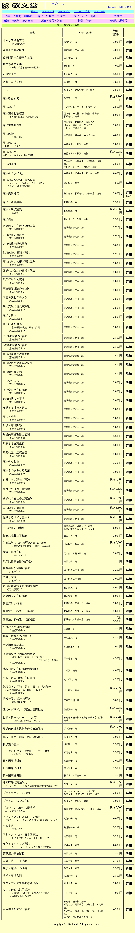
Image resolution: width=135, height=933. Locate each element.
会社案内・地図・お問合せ (121, 7)
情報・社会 (85, 20)
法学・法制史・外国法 (18, 16)
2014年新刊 (48, 11)
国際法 (118, 16)
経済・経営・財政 (51, 20)
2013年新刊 (64, 11)
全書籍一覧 (99, 11)
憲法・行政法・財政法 (51, 16)
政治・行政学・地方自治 (18, 20)
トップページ (57, 3)
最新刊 (34, 11)
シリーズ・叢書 (82, 11)
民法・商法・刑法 (85, 16)
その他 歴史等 (118, 20)
